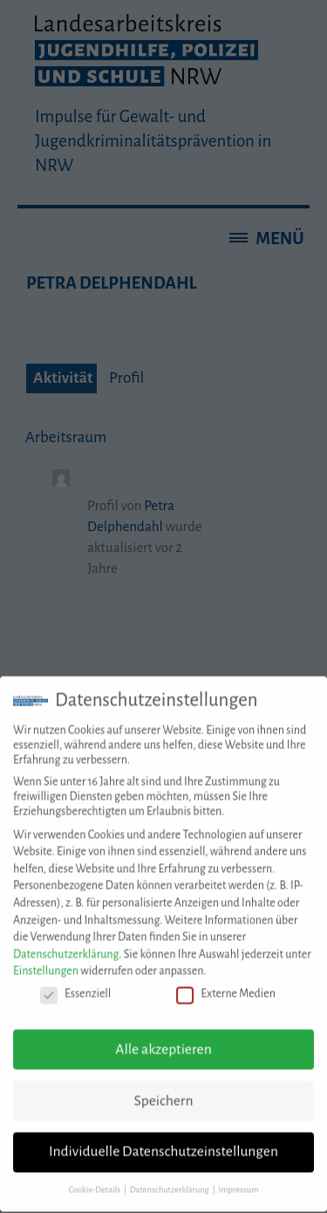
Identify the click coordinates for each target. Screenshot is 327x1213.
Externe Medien (226, 985)
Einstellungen (45, 962)
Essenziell (75, 985)
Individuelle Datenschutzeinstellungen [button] (163, 1142)
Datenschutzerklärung (66, 944)
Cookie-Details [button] (95, 1180)
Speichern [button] (163, 1091)
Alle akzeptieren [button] (163, 1039)
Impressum (238, 1180)
